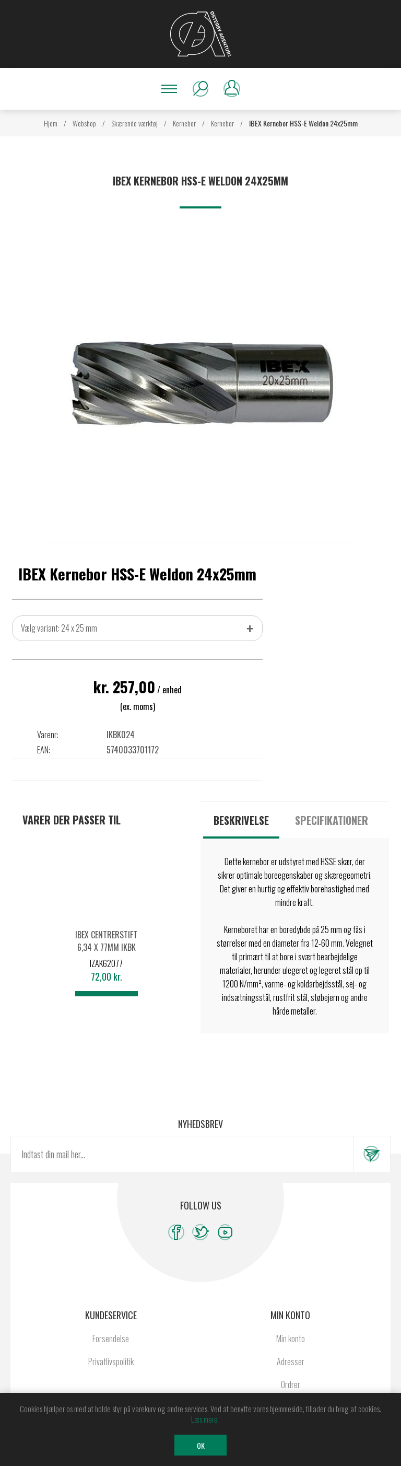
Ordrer (290, 1384)
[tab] (241, 820)
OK (201, 1445)
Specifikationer (331, 820)
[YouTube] (225, 1232)
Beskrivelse (241, 820)
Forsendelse (110, 1338)
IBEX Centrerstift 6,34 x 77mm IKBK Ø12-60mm (106, 947)
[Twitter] (201, 1232)
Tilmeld (371, 1154)
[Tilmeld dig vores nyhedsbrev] (182, 1154)
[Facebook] (176, 1232)
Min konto (290, 1338)
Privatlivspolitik (111, 1361)
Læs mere (204, 1419)
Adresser (290, 1361)
